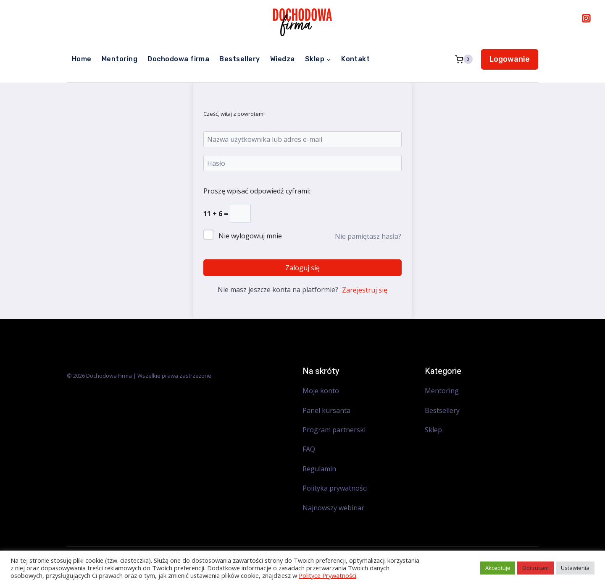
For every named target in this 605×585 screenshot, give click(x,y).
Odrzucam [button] (535, 568)
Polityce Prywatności (327, 575)
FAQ (308, 449)
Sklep (433, 429)
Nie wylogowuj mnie (250, 235)
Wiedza (282, 59)
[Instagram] (586, 18)
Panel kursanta (326, 410)
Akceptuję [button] (497, 568)
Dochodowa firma (178, 59)
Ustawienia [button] (575, 568)
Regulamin (319, 468)
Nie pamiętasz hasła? (368, 236)
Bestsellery (239, 59)
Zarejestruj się (364, 290)
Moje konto (320, 390)
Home (82, 59)
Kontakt (355, 59)
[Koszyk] (464, 59)
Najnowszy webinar (334, 507)
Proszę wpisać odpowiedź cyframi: (256, 191)
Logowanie (509, 59)
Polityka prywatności (335, 488)
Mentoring (119, 59)
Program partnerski (334, 429)
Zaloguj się (302, 267)
